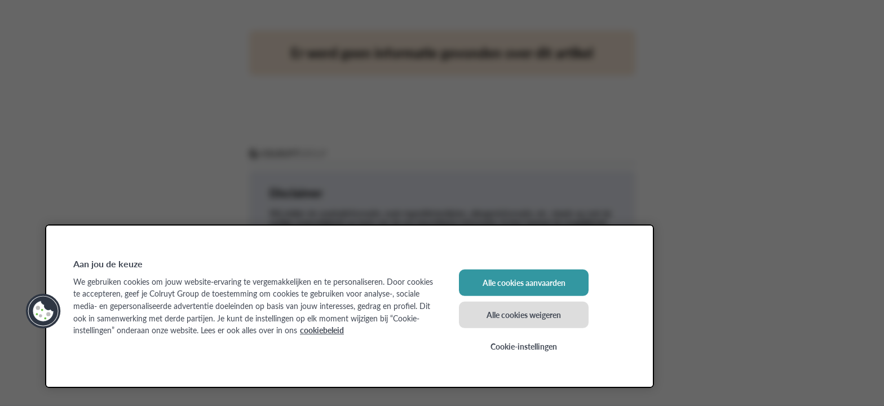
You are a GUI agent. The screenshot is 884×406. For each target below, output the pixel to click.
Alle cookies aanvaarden (524, 282)
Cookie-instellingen (523, 346)
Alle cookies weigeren (524, 314)
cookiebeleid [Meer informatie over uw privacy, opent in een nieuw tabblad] (322, 330)
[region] (349, 306)
